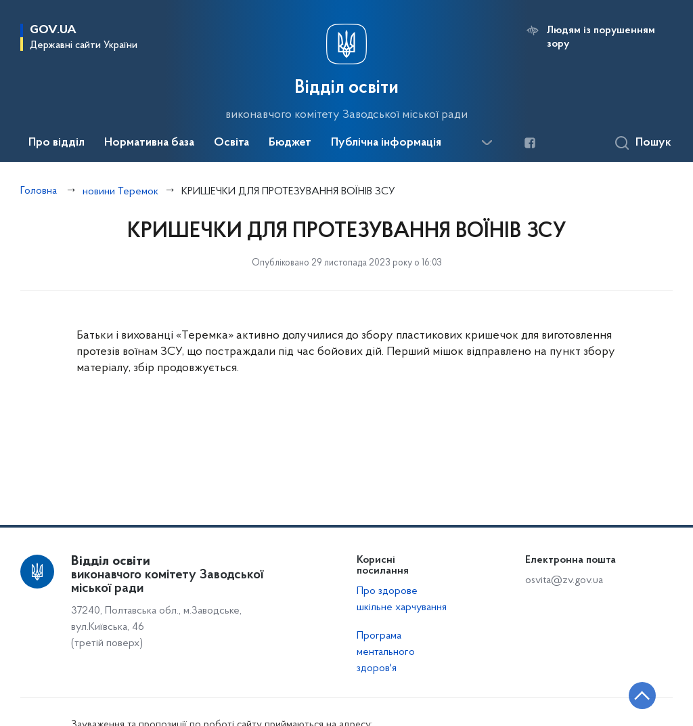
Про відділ (56, 143)
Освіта (231, 143)
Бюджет (290, 143)
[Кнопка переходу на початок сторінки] (642, 695)
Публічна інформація (386, 143)
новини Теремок (120, 191)
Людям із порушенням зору (601, 37)
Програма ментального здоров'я (386, 652)
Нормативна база (149, 143)
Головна (38, 191)
